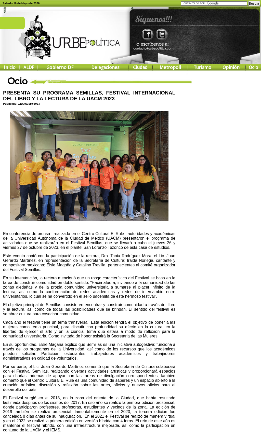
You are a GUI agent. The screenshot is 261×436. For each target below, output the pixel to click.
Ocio (253, 67)
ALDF (28, 67)
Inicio (10, 67)
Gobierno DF (59, 67)
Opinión (231, 67)
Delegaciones (105, 67)
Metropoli (170, 67)
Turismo (202, 67)
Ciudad (140, 67)
